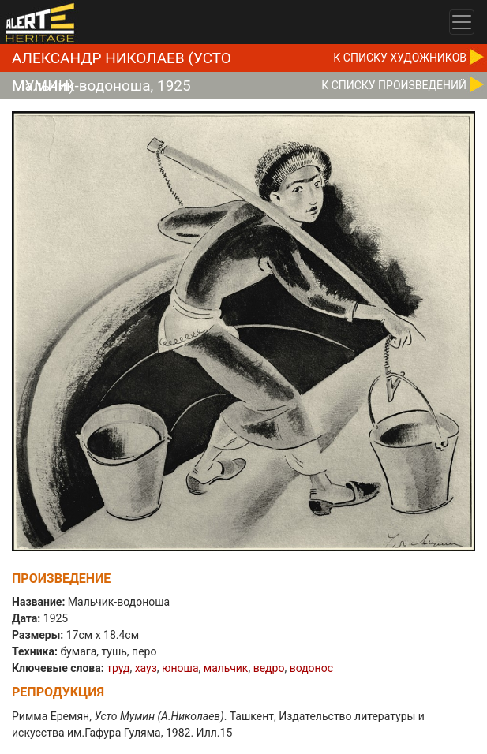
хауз (146, 668)
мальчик (226, 668)
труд (118, 668)
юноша (180, 668)
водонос (311, 668)
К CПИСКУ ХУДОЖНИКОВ (399, 57)
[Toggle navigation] (461, 22)
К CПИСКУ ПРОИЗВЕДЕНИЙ (393, 85)
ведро (269, 668)
